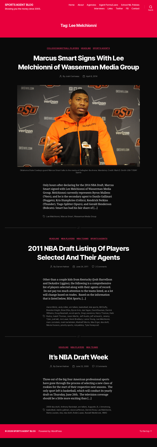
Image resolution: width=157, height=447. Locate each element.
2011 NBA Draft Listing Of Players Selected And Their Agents (78, 262)
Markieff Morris (94, 331)
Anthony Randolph (69, 416)
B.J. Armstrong (104, 416)
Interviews (99, 8)
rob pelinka (89, 334)
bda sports (94, 316)
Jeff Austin (89, 325)
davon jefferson (78, 419)
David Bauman (98, 319)
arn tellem (73, 316)
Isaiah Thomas (64, 325)
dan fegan (86, 319)
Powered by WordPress (51, 440)
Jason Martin (77, 325)
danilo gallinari (63, 419)
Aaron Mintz (51, 316)
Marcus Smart (67, 225)
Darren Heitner (62, 276)
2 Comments (101, 276)
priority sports (76, 334)
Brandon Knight (53, 319)
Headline (86, 48)
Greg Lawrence (89, 322)
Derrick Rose (91, 419)
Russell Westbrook (94, 422)
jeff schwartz (101, 325)
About (81, 5)
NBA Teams (83, 248)
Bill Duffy (104, 316)
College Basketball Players (62, 48)
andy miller (63, 316)
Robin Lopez (79, 422)
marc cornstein (64, 331)
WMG (106, 422)
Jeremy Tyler (52, 328)
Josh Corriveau (72, 85)
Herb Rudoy (51, 325)
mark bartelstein (79, 331)
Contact (135, 8)
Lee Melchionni (53, 225)
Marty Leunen (52, 422)
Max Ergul (106, 331)
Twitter (119, 8)
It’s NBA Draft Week (78, 365)
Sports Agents (102, 48)
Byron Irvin (76, 319)
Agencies (91, 5)
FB (127, 8)
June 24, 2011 (82, 276)
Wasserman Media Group (86, 225)
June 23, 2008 (82, 375)
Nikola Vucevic (62, 334)
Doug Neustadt (61, 322)
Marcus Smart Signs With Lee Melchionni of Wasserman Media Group (79, 67)
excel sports (75, 322)
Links (110, 8)
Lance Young (98, 328)
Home (72, 5)
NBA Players (68, 248)
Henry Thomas (103, 322)
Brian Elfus (66, 319)
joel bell (62, 328)
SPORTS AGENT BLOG (20, 4)
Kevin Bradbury (84, 328)
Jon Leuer (71, 328)
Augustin (93, 416)
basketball (83, 316)
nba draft (50, 334)
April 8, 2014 (92, 85)
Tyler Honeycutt (102, 334)
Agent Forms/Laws (108, 5)
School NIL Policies (130, 5)
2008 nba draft (53, 416)
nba (61, 422)
